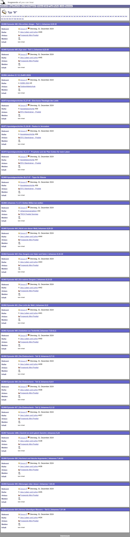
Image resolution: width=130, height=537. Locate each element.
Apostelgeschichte (27, 109)
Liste (62, 6)
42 (100, 16)
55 (7, 19)
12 (23, 16)
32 (74, 16)
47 (113, 16)
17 (36, 16)
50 (121, 16)
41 (98, 16)
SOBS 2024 (25, 83)
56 (10, 19)
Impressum (65, 536)
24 (54, 16)
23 (51, 16)
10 (18, 16)
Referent (4, 6)
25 (56, 16)
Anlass (40, 6)
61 (23, 19)
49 (118, 16)
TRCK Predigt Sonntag (29, 214)
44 (105, 16)
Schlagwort (31, 6)
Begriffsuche (14, 6)
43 (103, 16)
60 (20, 19)
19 (41, 16)
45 (108, 16)
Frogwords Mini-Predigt (29, 35)
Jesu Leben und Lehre (29, 32)
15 (31, 16)
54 (5, 19)
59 (17, 19)
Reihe (56, 6)
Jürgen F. (23, 29)
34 (80, 16)
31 (72, 16)
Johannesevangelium (28, 211)
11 (20, 16)
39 (92, 16)
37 (87, 16)
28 (64, 16)
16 (33, 16)
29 (67, 16)
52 (126, 16)
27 (62, 16)
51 (123, 16)
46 (110, 16)
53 (2, 19)
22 (49, 16)
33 (77, 16)
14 (28, 16)
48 (116, 16)
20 (44, 16)
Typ (50, 6)
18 (38, 16)
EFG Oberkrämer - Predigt (30, 112)
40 (95, 16)
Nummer (68, 6)
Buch (23, 6)
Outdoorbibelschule (27, 86)
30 (69, 16)
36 (85, 16)
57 (12, 19)
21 (46, 16)
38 (90, 16)
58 (15, 19)
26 (59, 16)
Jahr (46, 6)
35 (82, 16)
